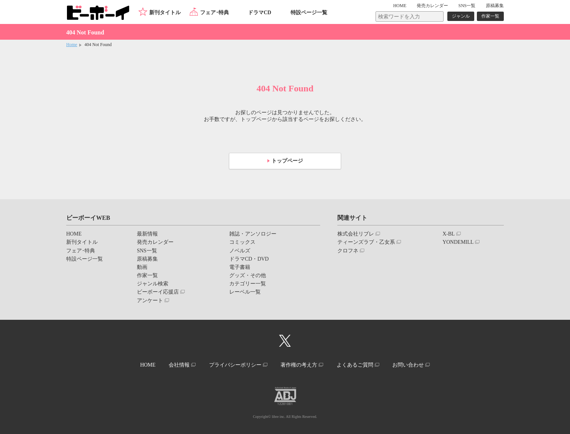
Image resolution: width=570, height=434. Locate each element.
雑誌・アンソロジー (252, 234)
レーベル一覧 (245, 292)
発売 (432, 5)
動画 (142, 267)
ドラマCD (259, 12)
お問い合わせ (408, 365)
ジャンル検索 (152, 283)
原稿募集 (495, 5)
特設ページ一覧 (309, 12)
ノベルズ (239, 251)
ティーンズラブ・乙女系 (366, 242)
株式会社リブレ (355, 234)
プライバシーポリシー (235, 365)
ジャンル (461, 16)
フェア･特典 (214, 12)
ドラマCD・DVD (249, 259)
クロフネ (347, 251)
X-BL (448, 234)
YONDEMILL (458, 242)
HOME (399, 5)
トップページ (287, 161)
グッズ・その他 (247, 275)
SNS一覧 (466, 5)
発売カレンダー (155, 242)
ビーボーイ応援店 (158, 292)
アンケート (150, 300)
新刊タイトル (165, 12)
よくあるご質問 (355, 365)
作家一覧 (490, 16)
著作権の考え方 (299, 365)
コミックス (242, 242)
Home (71, 44)
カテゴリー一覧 (247, 283)
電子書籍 (239, 267)
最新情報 (147, 234)
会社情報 (179, 365)
